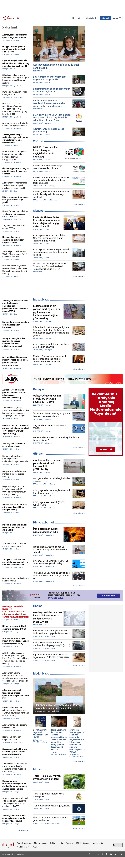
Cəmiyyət (39, 389)
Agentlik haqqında (24, 843)
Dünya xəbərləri (43, 522)
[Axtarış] (73, 18)
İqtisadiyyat (41, 299)
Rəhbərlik (53, 843)
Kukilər (35, 847)
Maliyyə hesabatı (40, 843)
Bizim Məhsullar (67, 843)
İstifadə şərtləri (98, 843)
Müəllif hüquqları (82, 843)
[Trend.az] (10, 18)
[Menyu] (117, 18)
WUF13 (38, 141)
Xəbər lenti (9, 27)
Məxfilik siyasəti (23, 847)
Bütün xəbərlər (78, 205)
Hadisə (37, 606)
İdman (37, 769)
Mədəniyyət (41, 673)
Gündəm (38, 453)
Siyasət (38, 210)
